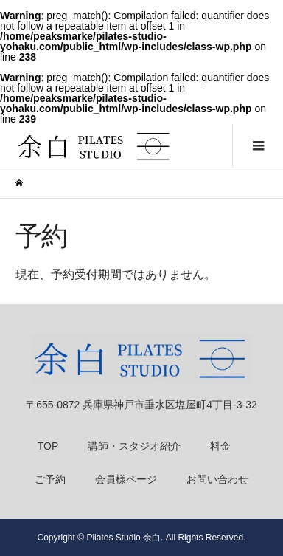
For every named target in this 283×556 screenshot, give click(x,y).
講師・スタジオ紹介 (134, 446)
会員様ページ (126, 479)
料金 (220, 446)
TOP (48, 446)
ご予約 (50, 479)
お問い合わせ (217, 479)
